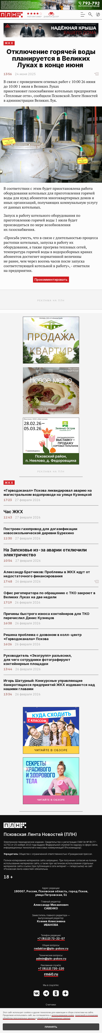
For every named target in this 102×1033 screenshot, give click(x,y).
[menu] (83, 14)
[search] (90, 14)
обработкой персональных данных (53, 1018)
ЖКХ (9, 43)
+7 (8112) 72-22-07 (51, 938)
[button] (98, 14)
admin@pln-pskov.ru (51, 958)
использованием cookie (63, 1015)
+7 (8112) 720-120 (51, 968)
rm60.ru (51, 974)
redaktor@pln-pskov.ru (51, 948)
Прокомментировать (51, 279)
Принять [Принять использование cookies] (51, 1027)
